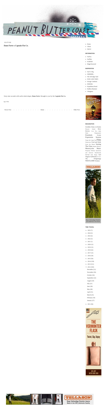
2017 (89, 253)
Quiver (89, 49)
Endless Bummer (92, 89)
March (89, 295)
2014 (89, 261)
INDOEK (90, 84)
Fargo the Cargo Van (90, 140)
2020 (89, 244)
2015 (89, 258)
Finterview (88, 142)
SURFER (90, 61)
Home (42, 110)
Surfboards (93, 156)
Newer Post (7, 110)
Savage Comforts (92, 81)
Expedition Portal (92, 86)
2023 (89, 236)
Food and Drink (96, 142)
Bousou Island (90, 129)
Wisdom (97, 161)
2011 (89, 304)
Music (99, 148)
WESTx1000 (89, 161)
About (89, 46)
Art (96, 127)
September (90, 278)
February (90, 298)
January (89, 300)
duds (100, 131)
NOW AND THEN (92, 79)
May (88, 289)
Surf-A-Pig (90, 72)
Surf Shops (94, 154)
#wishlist (88, 127)
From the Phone (90, 144)
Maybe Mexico (97, 146)
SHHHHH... (90, 74)
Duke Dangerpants (93, 133)
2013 (89, 264)
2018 (89, 250)
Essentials (88, 135)
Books (99, 127)
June (88, 286)
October (89, 275)
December (90, 269)
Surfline (89, 59)
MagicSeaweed (91, 64)
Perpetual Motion (90, 150)
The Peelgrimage (93, 159)
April (88, 292)
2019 (89, 247)
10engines (90, 91)
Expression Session (93, 137)
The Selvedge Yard (92, 77)
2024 (89, 233)
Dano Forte (36, 96)
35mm (93, 127)
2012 (89, 267)
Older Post (77, 110)
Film (7, 101)
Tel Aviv (99, 156)
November (90, 272)
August (89, 281)
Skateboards (98, 152)
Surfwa (89, 56)
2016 (89, 256)
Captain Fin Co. (60, 96)
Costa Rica (94, 131)
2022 (89, 239)
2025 (89, 230)
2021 (89, 241)
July (88, 283)
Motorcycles (89, 148)
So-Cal (87, 155)
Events (99, 135)
